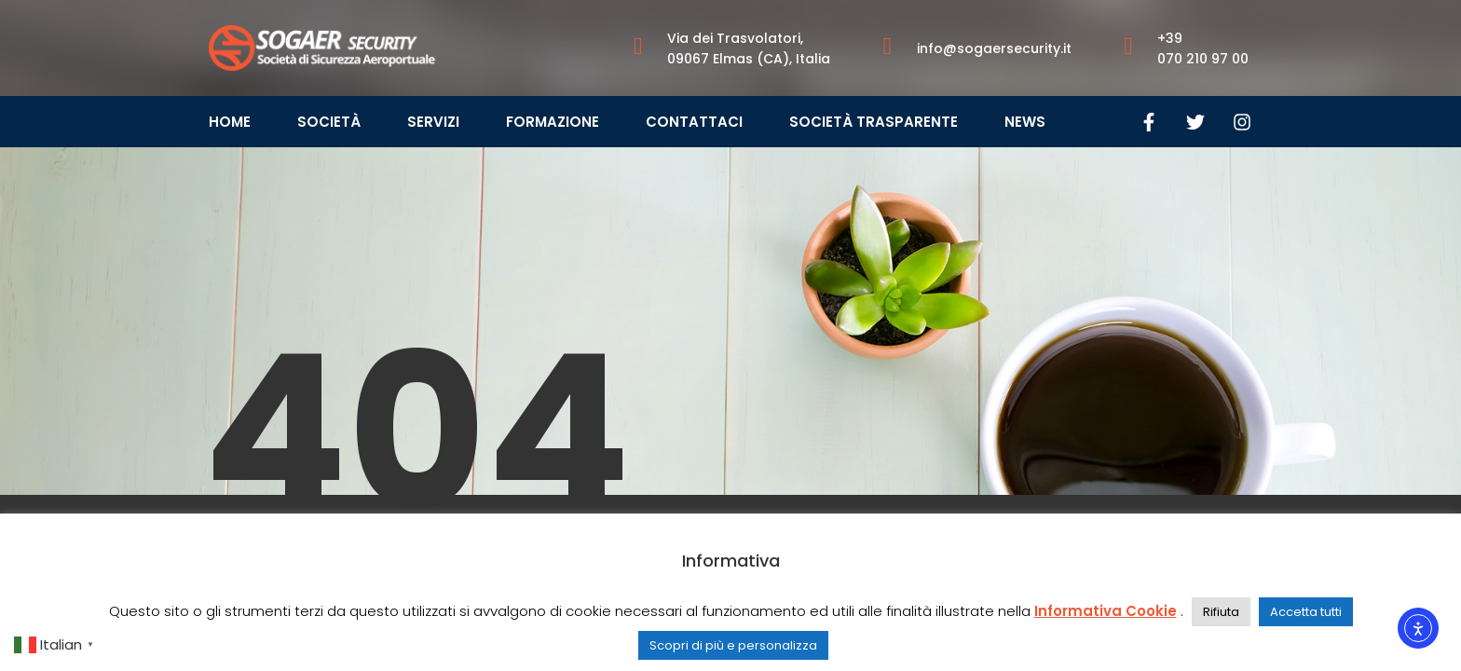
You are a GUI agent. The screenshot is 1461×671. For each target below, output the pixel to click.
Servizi (433, 121)
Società (329, 121)
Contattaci (694, 121)
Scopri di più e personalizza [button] (733, 645)
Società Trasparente (873, 121)
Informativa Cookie (1105, 611)
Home (230, 121)
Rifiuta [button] (1221, 612)
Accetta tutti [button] (1306, 612)
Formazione (552, 121)
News (1024, 121)
